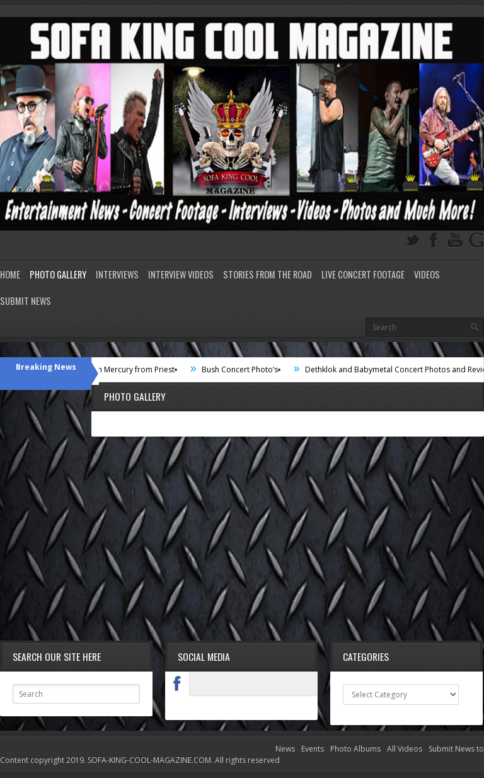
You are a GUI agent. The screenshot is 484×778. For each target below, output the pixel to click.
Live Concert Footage (363, 274)
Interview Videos (181, 274)
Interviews (117, 274)
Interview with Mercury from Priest (123, 369)
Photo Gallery (58, 274)
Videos (427, 274)
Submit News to (456, 748)
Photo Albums (355, 748)
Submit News (25, 300)
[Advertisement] (242, 540)
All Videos (404, 748)
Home (10, 274)
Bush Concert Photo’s (249, 369)
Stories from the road (267, 274)
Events (312, 748)
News (285, 748)
